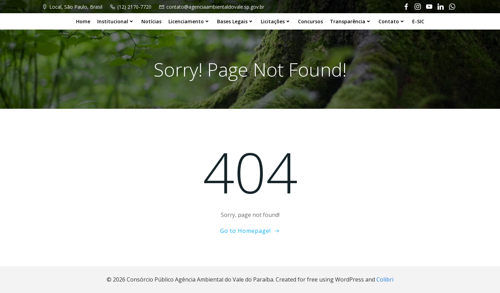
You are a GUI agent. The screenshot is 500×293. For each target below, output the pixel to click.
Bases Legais (235, 21)
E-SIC (418, 21)
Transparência (351, 21)
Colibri (384, 279)
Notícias (151, 21)
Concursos (310, 21)
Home (83, 21)
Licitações (276, 21)
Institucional (115, 21)
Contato (391, 21)
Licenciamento (189, 21)
